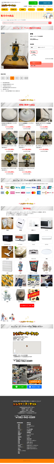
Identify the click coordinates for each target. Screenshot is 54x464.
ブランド (19, 430)
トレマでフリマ (30, 435)
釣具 (19, 442)
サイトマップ (50, 6)
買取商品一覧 (4, 9)
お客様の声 (49, 9)
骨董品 (19, 440)
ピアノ (19, 436)
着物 (19, 439)
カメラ (19, 431)
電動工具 (19, 434)
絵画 (19, 443)
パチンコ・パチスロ (22, 452)
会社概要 (25, 6)
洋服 (19, 433)
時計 (19, 428)
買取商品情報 (20, 424)
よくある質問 (40, 9)
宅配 (19, 454)
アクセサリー (20, 448)
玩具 (19, 426)
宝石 (19, 449)
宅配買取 (22, 9)
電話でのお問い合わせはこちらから (29, 361)
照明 (18, 20)
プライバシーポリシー (42, 6)
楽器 (19, 429)
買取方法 (29, 424)
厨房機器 (19, 438)
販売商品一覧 (13, 9)
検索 (50, 22)
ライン (28, 429)
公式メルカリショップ (31, 448)
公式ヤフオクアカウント (32, 450)
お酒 (19, 444)
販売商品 (12, 20)
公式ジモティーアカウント (32, 446)
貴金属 (19, 447)
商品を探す (29, 440)
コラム (28, 438)
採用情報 (30, 6)
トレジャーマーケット (5, 20)
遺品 (19, 453)
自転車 (19, 450)
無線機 (19, 435)
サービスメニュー (31, 9)
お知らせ (34, 6)
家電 (15, 20)
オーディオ (20, 445)
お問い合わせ (30, 443)
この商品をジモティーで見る (33, 53)
